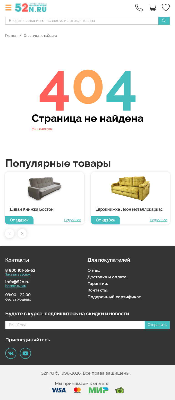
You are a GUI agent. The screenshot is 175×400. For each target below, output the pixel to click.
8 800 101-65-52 (20, 270)
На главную (42, 128)
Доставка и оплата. (107, 277)
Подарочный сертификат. (115, 297)
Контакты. (98, 290)
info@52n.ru (17, 281)
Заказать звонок (18, 274)
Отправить (157, 325)
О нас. (94, 270)
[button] (9, 233)
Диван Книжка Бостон (32, 209)
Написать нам (15, 286)
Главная (11, 35)
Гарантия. (98, 283)
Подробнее (72, 220)
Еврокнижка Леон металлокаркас (129, 209)
